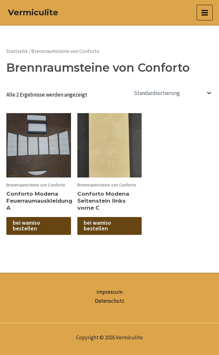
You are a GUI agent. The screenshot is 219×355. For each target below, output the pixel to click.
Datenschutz (109, 300)
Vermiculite (33, 12)
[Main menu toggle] (205, 13)
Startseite (17, 51)
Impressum (109, 291)
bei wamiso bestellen (26, 226)
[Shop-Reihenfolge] (172, 93)
